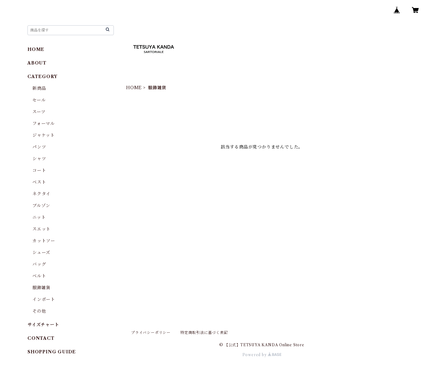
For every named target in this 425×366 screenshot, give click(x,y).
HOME (134, 87)
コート (39, 170)
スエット (41, 229)
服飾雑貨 (41, 287)
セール (39, 100)
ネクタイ (41, 194)
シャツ (39, 158)
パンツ (39, 147)
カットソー (43, 240)
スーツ (38, 111)
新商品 (39, 88)
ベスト (39, 182)
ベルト (39, 276)
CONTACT (41, 338)
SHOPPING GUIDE (51, 352)
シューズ (41, 252)
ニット (39, 217)
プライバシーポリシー (151, 332)
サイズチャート (43, 324)
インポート (43, 299)
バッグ (39, 264)
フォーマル (43, 123)
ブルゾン (41, 205)
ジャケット (43, 135)
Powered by (262, 354)
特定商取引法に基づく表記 (204, 332)
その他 (39, 311)
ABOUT (37, 63)
